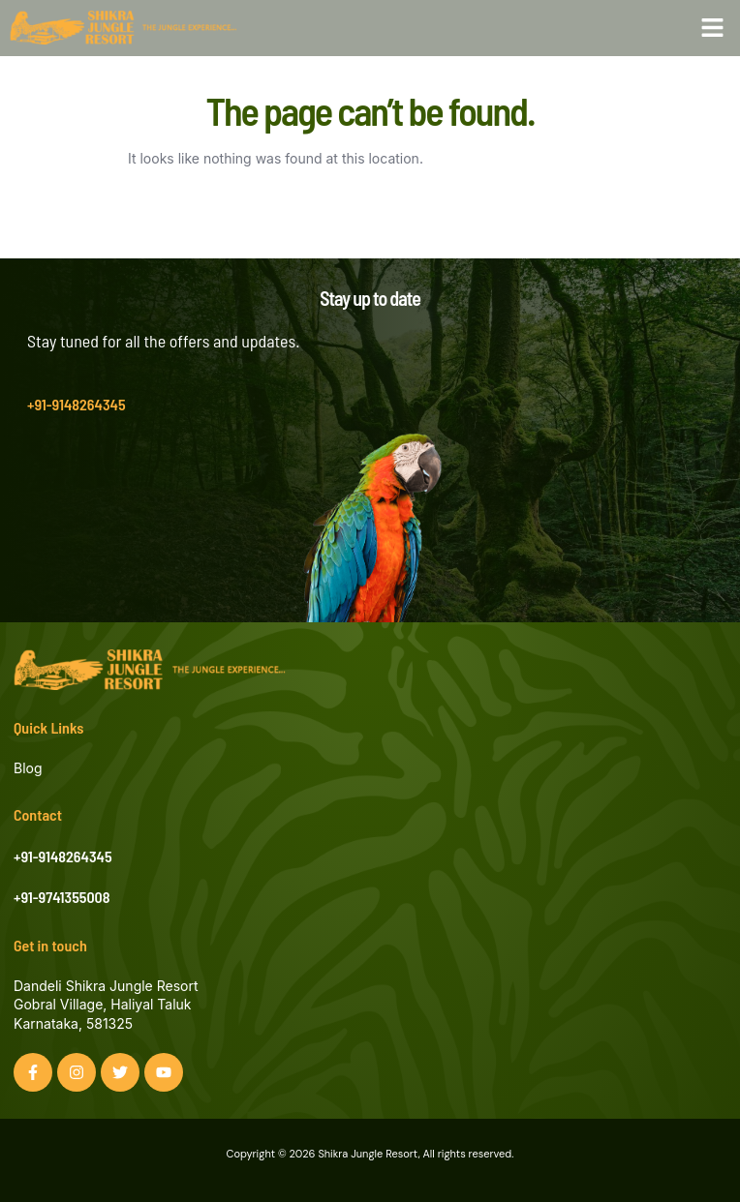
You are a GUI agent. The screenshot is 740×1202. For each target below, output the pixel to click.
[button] (712, 28)
